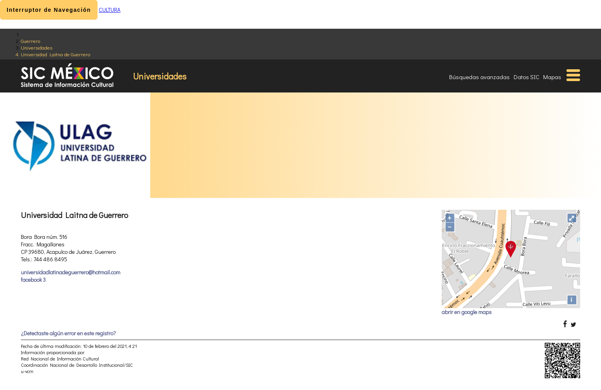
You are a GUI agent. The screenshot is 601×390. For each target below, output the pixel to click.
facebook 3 (33, 279)
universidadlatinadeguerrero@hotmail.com (70, 272)
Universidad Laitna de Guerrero (55, 54)
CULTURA (109, 9)
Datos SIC (526, 77)
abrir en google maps (467, 312)
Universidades (36, 47)
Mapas (552, 77)
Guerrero (30, 40)
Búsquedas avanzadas (479, 77)
